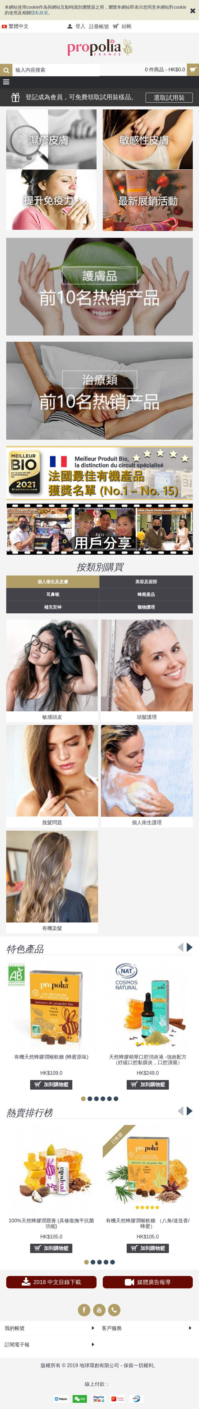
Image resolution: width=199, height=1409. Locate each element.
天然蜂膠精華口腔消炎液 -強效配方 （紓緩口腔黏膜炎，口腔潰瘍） (148, 1059)
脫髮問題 (52, 822)
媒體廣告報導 (148, 1283)
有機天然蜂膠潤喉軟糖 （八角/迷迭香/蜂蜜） (147, 1223)
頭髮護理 (147, 717)
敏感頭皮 (52, 717)
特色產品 (24, 948)
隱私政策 (39, 12)
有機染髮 (52, 928)
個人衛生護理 (147, 822)
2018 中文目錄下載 (51, 1283)
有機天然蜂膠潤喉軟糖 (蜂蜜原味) (51, 1057)
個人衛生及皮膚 (53, 581)
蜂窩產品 (146, 594)
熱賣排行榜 (29, 1112)
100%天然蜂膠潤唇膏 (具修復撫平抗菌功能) (51, 1223)
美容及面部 (146, 581)
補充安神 (52, 607)
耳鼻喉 (52, 594)
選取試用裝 (169, 97)
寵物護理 (146, 607)
